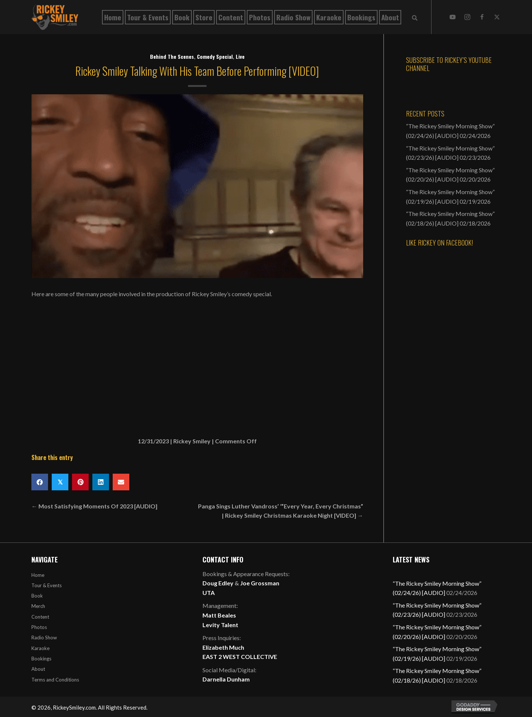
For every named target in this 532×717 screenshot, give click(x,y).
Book (37, 596)
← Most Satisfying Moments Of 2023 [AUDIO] (94, 506)
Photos (39, 627)
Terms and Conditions (55, 680)
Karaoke (40, 648)
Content (40, 617)
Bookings (41, 659)
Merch (38, 606)
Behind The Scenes (172, 56)
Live (240, 56)
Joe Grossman (259, 582)
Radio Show (44, 637)
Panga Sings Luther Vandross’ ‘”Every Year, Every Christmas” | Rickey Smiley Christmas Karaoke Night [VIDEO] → (280, 511)
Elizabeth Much (223, 647)
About (38, 669)
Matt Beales (219, 615)
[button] (452, 17)
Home (37, 575)
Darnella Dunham (226, 679)
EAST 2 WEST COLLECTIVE (239, 656)
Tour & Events (46, 585)
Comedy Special (215, 56)
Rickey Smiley (192, 440)
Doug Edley (217, 582)
